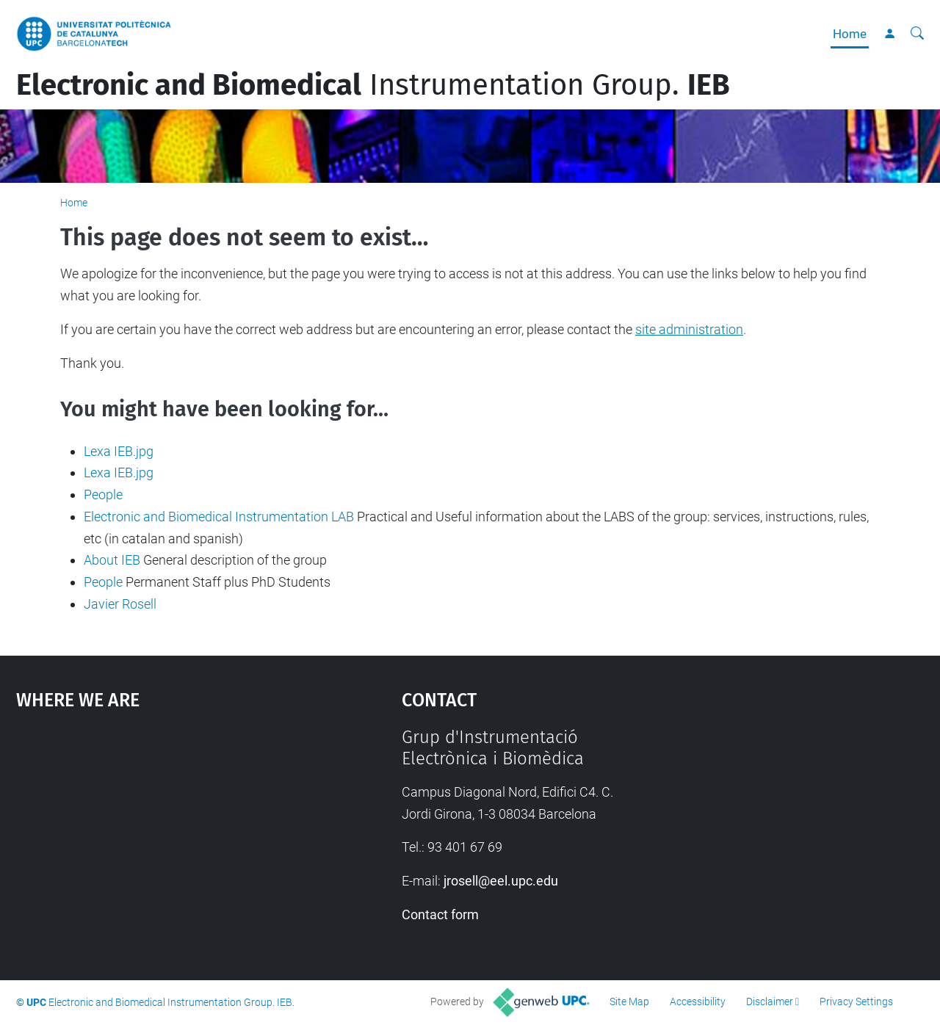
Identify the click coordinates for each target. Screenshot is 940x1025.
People (103, 494)
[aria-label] (917, 34)
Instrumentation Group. (373, 85)
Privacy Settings (856, 1001)
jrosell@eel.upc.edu (501, 880)
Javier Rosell (120, 604)
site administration (689, 329)
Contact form (440, 914)
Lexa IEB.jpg (118, 451)
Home (850, 33)
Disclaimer (769, 1001)
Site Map (629, 1001)
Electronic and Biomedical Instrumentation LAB (219, 516)
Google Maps (161, 837)
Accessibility (698, 1001)
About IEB (112, 560)
